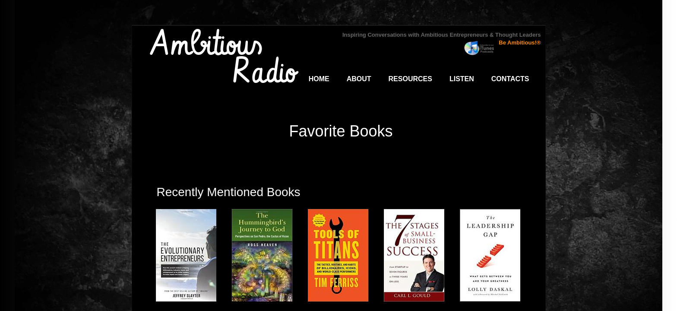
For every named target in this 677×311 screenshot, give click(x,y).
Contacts (510, 79)
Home (319, 79)
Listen (461, 79)
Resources (410, 79)
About (359, 79)
